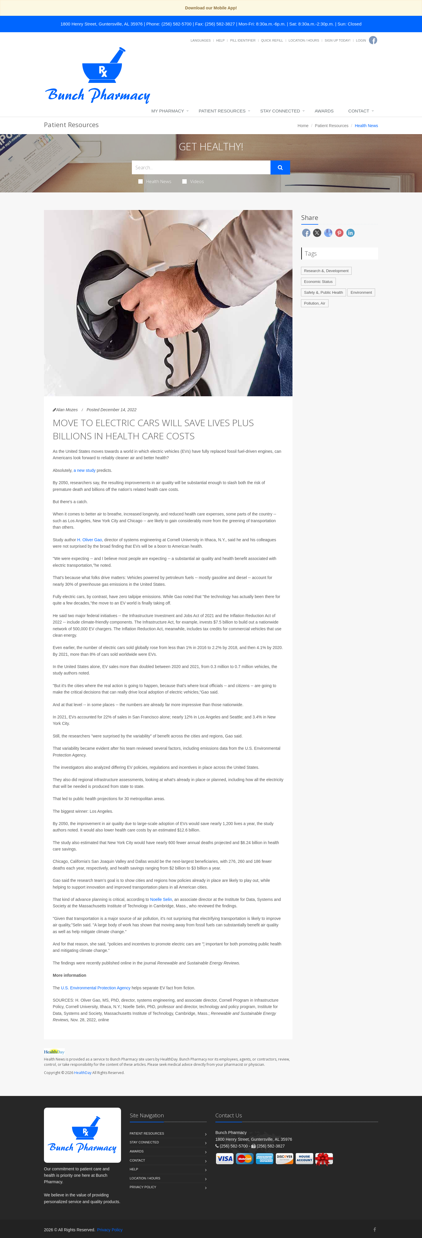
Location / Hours (304, 40)
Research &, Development (326, 271)
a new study (85, 470)
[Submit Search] (280, 167)
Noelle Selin (161, 899)
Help (220, 40)
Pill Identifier (242, 40)
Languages (200, 40)
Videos (193, 181)
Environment (361, 292)
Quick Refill (272, 40)
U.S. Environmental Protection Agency (95, 988)
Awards (324, 110)
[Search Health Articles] (201, 167)
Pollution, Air (314, 303)
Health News (154, 181)
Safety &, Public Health (323, 292)
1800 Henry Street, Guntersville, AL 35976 (102, 23)
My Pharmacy (168, 110)
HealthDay (82, 1072)
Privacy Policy (143, 1187)
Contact (358, 110)
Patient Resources (222, 110)
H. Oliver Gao (89, 539)
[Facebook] (373, 40)
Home (303, 125)
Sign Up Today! (337, 40)
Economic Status (318, 281)
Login (361, 40)
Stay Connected (280, 110)
